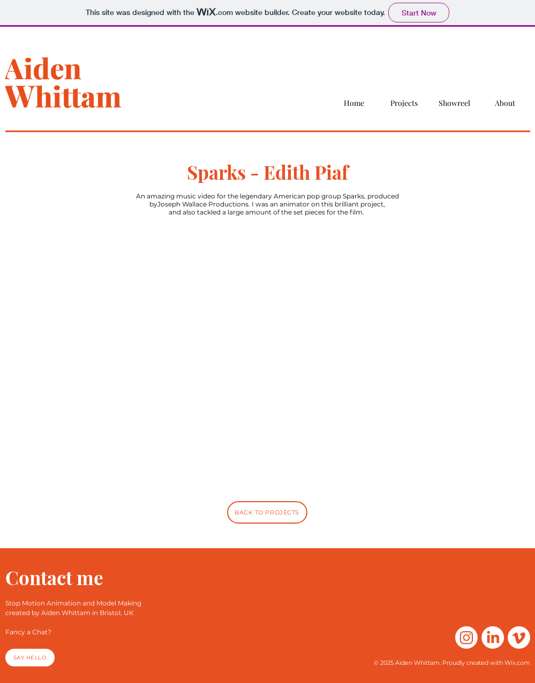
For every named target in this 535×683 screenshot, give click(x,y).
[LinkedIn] (492, 637)
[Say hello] (30, 657)
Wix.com (517, 662)
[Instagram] (466, 637)
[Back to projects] (267, 512)
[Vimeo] (519, 637)
